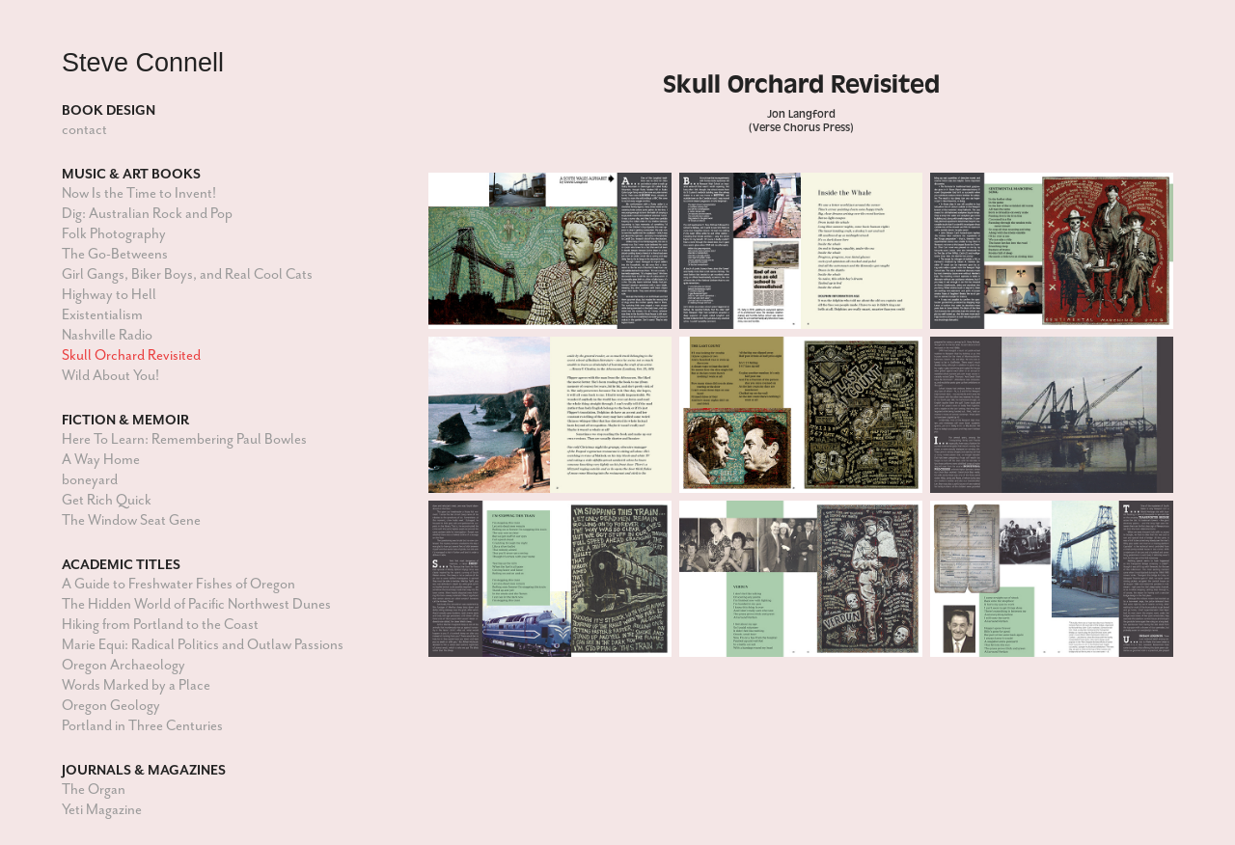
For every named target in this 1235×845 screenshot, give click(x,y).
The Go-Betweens (115, 254)
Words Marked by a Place (136, 685)
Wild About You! (110, 376)
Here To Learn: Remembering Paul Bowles (184, 439)
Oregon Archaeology (123, 665)
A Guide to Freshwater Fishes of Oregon (178, 584)
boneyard (90, 480)
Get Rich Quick (106, 500)
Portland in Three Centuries (142, 726)
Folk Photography (114, 234)
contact (84, 130)
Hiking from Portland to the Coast (160, 624)
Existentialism (102, 315)
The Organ (93, 789)
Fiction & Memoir (125, 419)
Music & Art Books (131, 173)
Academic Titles (121, 564)
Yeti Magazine (102, 810)
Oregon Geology (111, 705)
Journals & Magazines (144, 769)
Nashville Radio (107, 335)
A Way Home (101, 459)
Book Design (108, 110)
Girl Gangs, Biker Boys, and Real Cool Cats (187, 274)
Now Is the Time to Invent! (139, 193)
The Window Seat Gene (131, 520)
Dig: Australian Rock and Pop (147, 213)
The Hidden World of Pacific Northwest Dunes (196, 604)
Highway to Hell (109, 295)
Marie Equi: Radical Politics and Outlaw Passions (202, 645)
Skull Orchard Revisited (131, 355)
